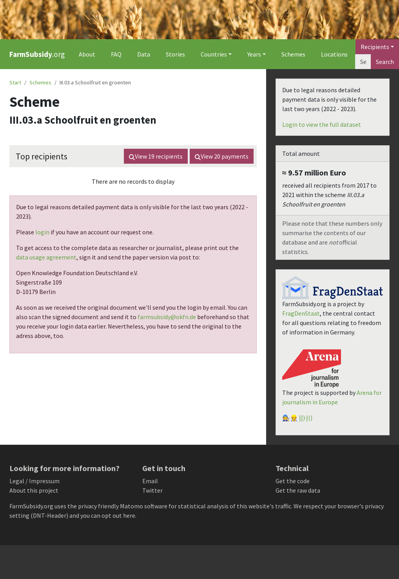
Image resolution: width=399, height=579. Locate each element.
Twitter (152, 490)
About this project (33, 490)
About (87, 54)
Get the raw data (298, 490)
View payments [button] (221, 156)
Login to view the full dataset (321, 124)
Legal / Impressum (34, 481)
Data (143, 54)
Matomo (131, 506)
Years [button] (254, 54)
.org (37, 54)
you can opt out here (107, 515)
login (42, 232)
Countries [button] (214, 54)
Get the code (293, 481)
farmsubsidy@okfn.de (167, 317)
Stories (175, 54)
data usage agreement (46, 257)
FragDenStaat (301, 313)
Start (15, 82)
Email (150, 481)
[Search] (363, 61)
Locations (334, 54)
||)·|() (305, 418)
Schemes (293, 54)
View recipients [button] (156, 156)
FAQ (116, 54)
